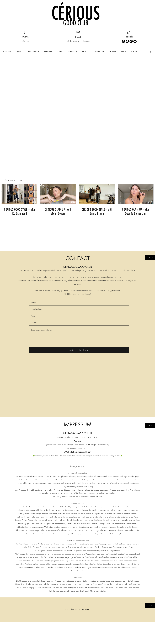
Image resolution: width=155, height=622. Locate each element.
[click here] (25, 41)
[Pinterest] (131, 41)
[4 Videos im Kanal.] (77, 199)
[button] (150, 52)
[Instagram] (123, 41)
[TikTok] (127, 41)
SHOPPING (33, 51)
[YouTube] (135, 41)
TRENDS (48, 51)
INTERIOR (99, 51)
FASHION (72, 51)
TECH (123, 51)
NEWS (19, 51)
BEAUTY (86, 51)
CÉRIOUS (6, 51)
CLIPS (59, 51)
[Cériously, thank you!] (79, 350)
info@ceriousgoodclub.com (80, 452)
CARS (134, 51)
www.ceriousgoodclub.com (77, 448)
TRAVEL (112, 51)
